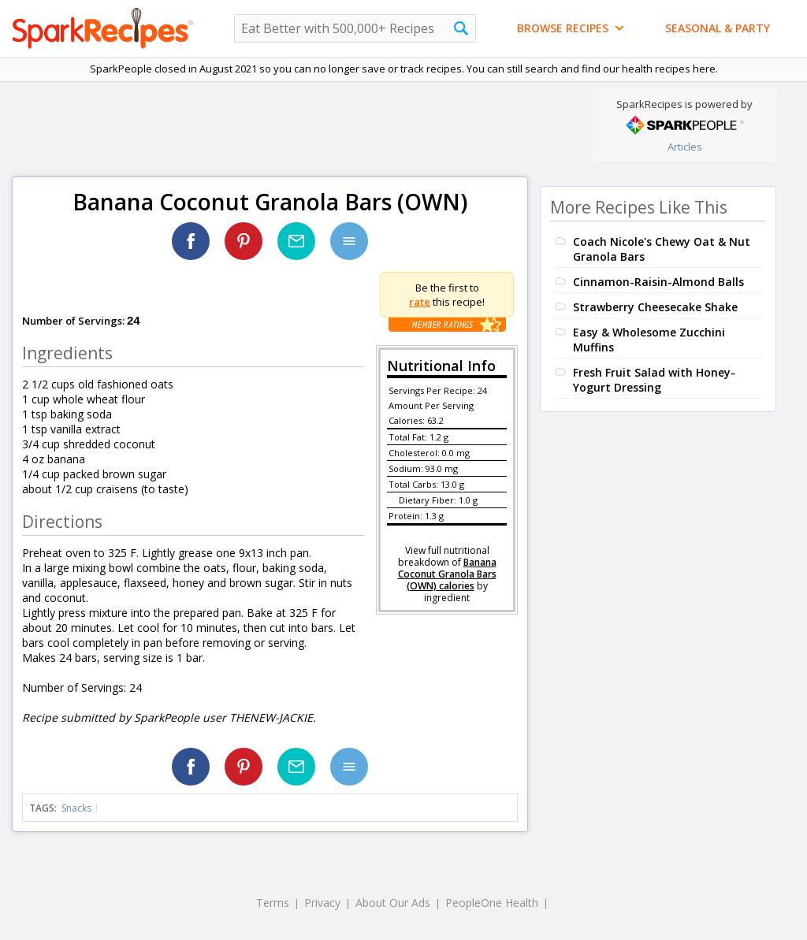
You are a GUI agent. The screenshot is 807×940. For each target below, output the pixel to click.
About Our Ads (392, 902)
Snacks (76, 808)
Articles (685, 146)
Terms (272, 902)
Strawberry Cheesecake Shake (655, 306)
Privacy (322, 902)
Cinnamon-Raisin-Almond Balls (658, 281)
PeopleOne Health (491, 902)
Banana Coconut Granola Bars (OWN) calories (447, 574)
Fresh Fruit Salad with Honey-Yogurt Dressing (654, 380)
